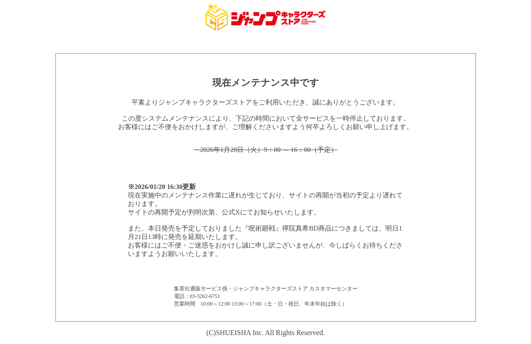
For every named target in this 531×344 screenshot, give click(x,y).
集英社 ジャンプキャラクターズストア (265, 17)
